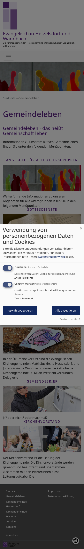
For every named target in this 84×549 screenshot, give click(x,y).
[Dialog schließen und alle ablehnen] (81, 226)
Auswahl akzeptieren (20, 310)
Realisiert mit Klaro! (70, 319)
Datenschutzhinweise (51, 257)
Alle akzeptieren (66, 310)
